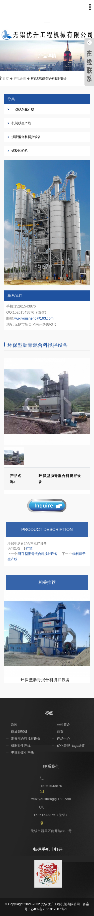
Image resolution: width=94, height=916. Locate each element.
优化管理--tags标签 (74, 746)
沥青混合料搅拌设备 (26, 137)
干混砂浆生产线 (23, 109)
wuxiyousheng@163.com (34, 318)
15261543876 (56, 786)
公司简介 (66, 724)
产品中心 (66, 738)
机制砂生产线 (21, 123)
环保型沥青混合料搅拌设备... (47, 680)
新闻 (18, 724)
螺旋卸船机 (20, 151)
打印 (29, 548)
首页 (6, 78)
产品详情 (20, 78)
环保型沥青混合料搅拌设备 (37, 554)
